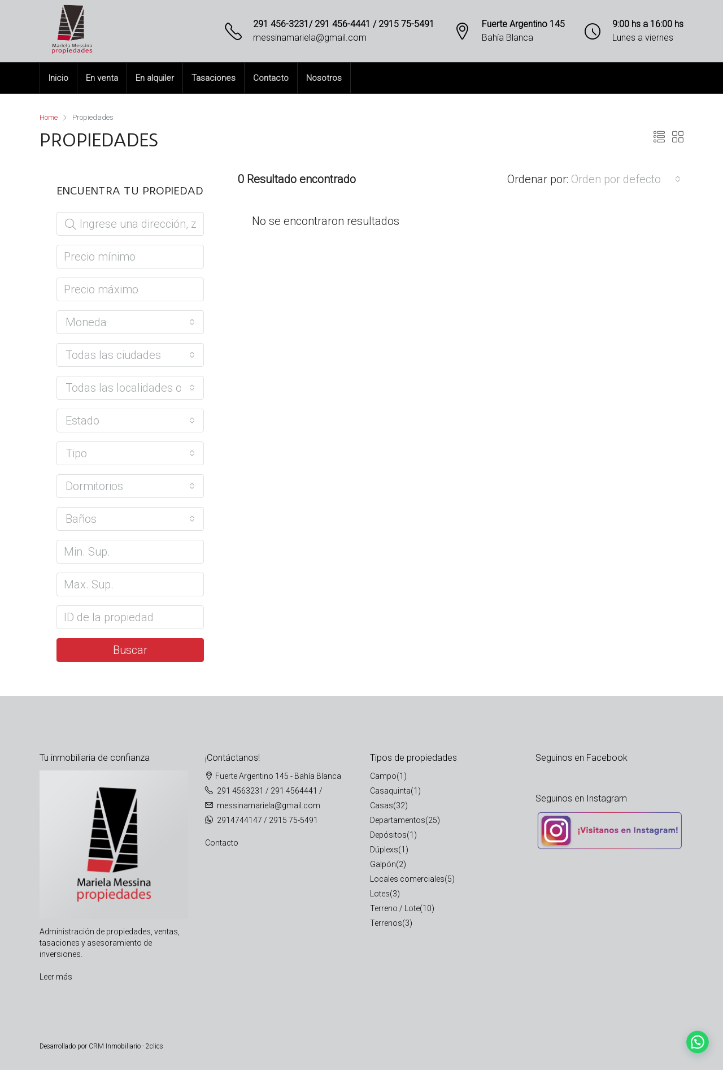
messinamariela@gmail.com (310, 37)
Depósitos (388, 834)
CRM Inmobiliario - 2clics (126, 1046)
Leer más (56, 976)
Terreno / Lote (395, 908)
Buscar (130, 650)
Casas (381, 805)
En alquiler (155, 78)
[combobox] (625, 179)
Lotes (380, 893)
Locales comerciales (407, 878)
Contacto (271, 78)
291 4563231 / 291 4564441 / (270, 790)
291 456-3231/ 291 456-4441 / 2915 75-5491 (343, 24)
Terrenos (386, 923)
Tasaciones (213, 78)
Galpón (383, 864)
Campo (383, 776)
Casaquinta (390, 790)
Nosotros (324, 78)
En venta (102, 78)
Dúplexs (384, 849)
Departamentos (397, 820)
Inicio (58, 78)
